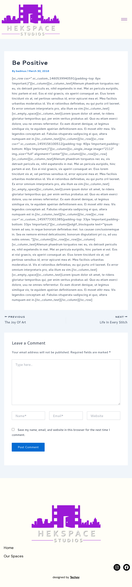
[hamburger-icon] (124, 19)
